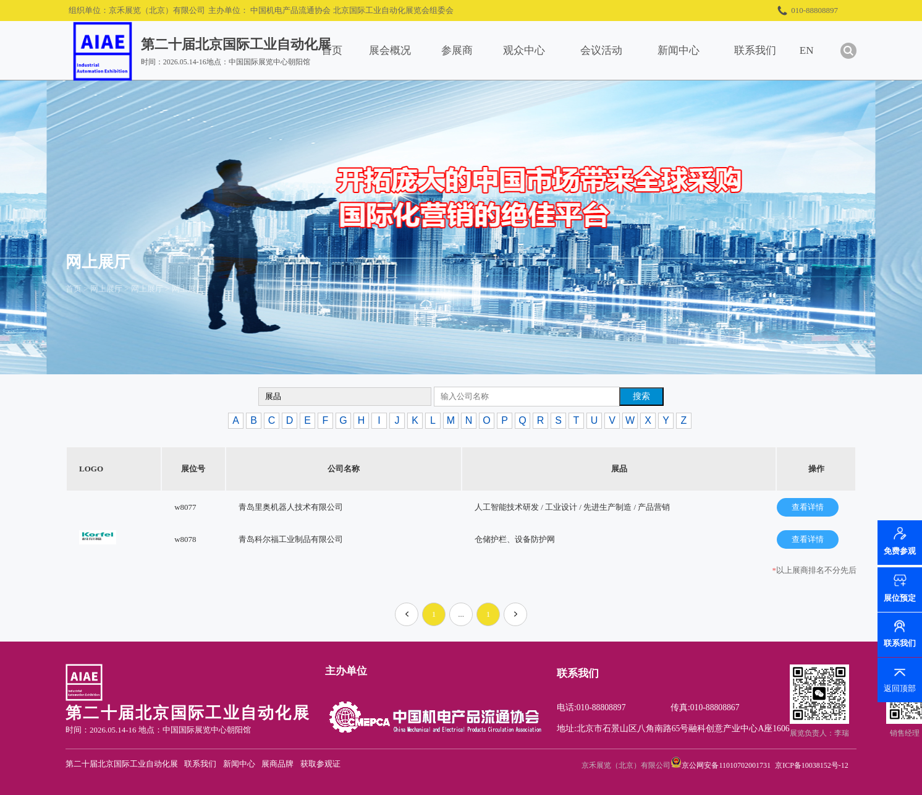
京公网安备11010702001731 (726, 765)
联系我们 (755, 50)
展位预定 (900, 598)
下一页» (516, 617)
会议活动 (601, 50)
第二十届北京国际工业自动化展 (122, 763)
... (461, 614)
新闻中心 (679, 50)
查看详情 (808, 507)
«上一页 (408, 617)
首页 (331, 50)
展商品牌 (277, 763)
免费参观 (900, 552)
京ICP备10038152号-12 (811, 765)
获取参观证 (320, 763)
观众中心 (524, 50)
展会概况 (390, 50)
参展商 (457, 50)
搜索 (641, 396)
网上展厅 (106, 288)
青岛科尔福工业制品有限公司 (291, 539)
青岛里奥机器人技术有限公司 (291, 507)
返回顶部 (900, 688)
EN (807, 50)
